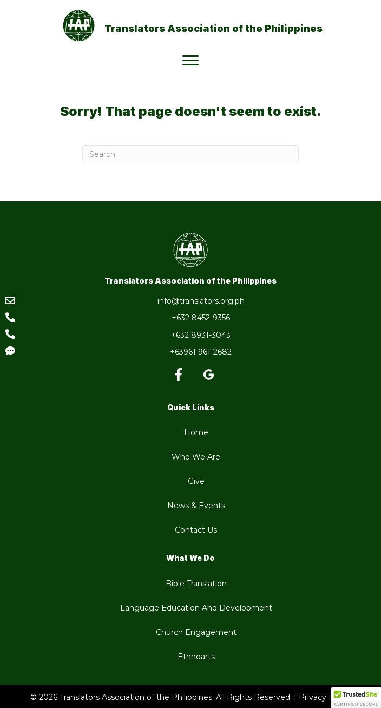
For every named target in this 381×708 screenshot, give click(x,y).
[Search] (190, 154)
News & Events (196, 505)
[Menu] (190, 60)
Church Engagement (196, 632)
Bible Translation (196, 583)
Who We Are (196, 457)
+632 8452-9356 (201, 318)
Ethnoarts (196, 656)
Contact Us (196, 530)
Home (196, 432)
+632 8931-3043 (201, 335)
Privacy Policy (325, 697)
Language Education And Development (196, 608)
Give (196, 481)
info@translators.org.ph (201, 301)
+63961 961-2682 (201, 352)
